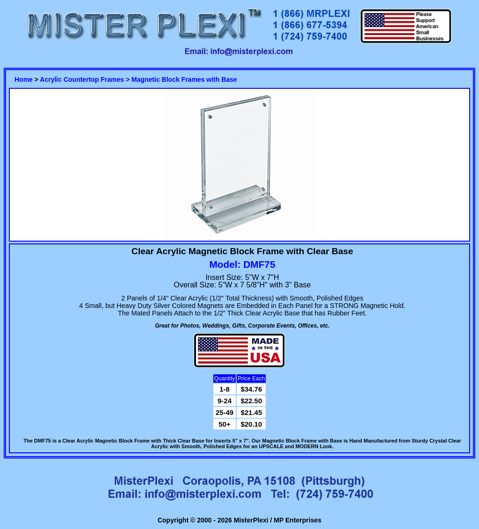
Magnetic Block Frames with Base (184, 79)
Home (24, 79)
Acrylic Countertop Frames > (85, 79)
